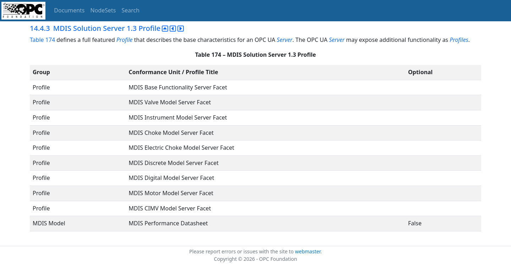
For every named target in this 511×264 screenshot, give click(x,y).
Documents (69, 10)
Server (284, 40)
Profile (124, 40)
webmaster (307, 251)
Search (131, 10)
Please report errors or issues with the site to (242, 251)
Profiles (459, 40)
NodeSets (103, 10)
